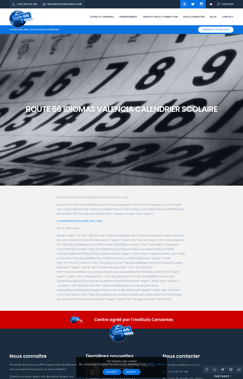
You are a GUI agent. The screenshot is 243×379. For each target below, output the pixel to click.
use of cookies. (155, 364)
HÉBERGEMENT (128, 16)
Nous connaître (194, 16)
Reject (131, 372)
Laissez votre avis (216, 29)
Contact (228, 16)
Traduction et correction (160, 16)
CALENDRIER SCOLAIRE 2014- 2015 (79, 221)
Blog (213, 16)
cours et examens (102, 16)
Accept (112, 372)
